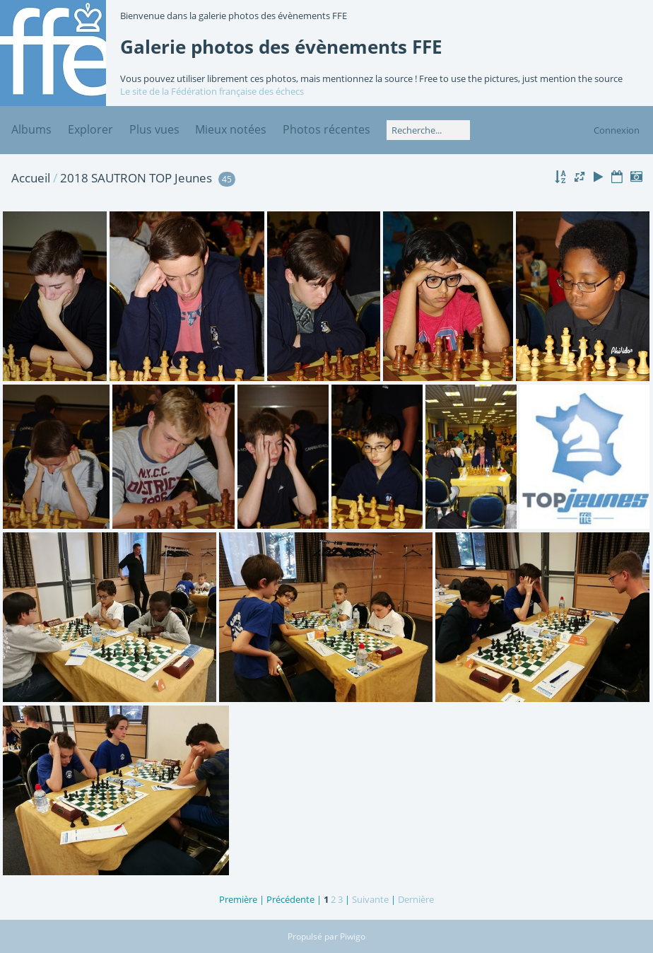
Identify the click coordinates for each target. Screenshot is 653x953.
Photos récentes (326, 129)
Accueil (30, 178)
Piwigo (352, 936)
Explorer (90, 129)
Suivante (370, 899)
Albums (31, 129)
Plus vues (154, 129)
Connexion (617, 130)
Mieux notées (230, 129)
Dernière (416, 899)
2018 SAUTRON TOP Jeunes (136, 178)
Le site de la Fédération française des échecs (212, 91)
